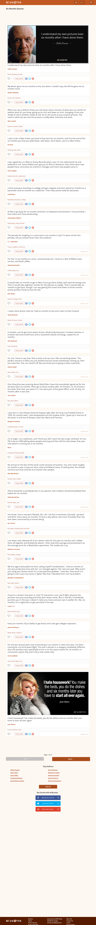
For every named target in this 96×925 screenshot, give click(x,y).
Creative (15, 126)
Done (9, 74)
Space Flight (15, 661)
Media (13, 554)
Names (17, 583)
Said (15, 150)
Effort (16, 401)
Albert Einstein (15, 770)
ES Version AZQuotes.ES (54, 923)
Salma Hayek (12, 367)
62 (11, 734)
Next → (71, 759)
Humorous (21, 247)
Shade (21, 126)
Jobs (9, 372)
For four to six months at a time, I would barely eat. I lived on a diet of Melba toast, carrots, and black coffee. (45, 260)
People (10, 176)
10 (11, 251)
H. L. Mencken (12, 242)
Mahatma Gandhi (53, 775)
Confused (10, 453)
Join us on (48, 798)
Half (12, 346)
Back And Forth (24, 528)
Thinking (10, 150)
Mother (10, 502)
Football (10, 427)
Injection (19, 633)
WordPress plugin (52, 921)
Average (18, 554)
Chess (17, 223)
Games (15, 427)
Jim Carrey (11, 523)
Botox (14, 633)
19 (11, 587)
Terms (68, 923)
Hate (19, 730)
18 (11, 154)
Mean (9, 320)
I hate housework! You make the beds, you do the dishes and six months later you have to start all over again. (45, 719)
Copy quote (19, 78)
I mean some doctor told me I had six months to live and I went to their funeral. (43, 311)
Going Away (11, 223)
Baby (14, 502)
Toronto (20, 427)
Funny (9, 98)
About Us (69, 919)
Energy (15, 299)
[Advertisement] (42, 17)
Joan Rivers (11, 724)
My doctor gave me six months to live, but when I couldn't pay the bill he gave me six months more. (46, 87)
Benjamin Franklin (54, 773)
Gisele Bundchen (13, 497)
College (23, 200)
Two (9, 346)
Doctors (14, 320)
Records (15, 176)
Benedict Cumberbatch (16, 578)
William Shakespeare (54, 781)
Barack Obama (52, 770)
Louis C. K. (11, 606)
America (10, 299)
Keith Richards (13, 315)
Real (9, 583)
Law (18, 502)
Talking (22, 453)
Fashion (10, 126)
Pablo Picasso (12, 69)
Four (17, 270)
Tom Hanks (12, 395)
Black (13, 270)
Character (14, 611)
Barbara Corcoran (14, 549)
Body (15, 346)
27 (11, 324)
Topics (30, 921)
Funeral (19, 320)
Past (9, 554)
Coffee (10, 270)
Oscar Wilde (14, 775)
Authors (30, 919)
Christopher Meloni (14, 218)
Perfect (13, 372)
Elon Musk (11, 294)
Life (13, 98)
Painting (14, 74)
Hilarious (17, 98)
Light (12, 583)
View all (48, 787)
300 (12, 102)
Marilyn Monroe (53, 778)
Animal (10, 479)
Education (18, 200)
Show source (84, 251)
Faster (19, 150)
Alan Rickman (12, 341)
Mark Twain (14, 773)
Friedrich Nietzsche (16, 778)
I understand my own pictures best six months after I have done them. (39, 65)
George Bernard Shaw (17, 781)
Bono (9, 447)
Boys (12, 401)
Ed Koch (10, 145)
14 (11, 78)
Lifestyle (16, 528)
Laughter (15, 247)
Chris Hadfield (12, 656)
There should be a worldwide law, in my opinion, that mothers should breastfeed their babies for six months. (47, 492)
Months (22, 223)
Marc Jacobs (12, 121)
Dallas (9, 633)
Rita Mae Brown (13, 474)
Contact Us (70, 921)
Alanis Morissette (14, 265)
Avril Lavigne (12, 171)
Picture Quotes (32, 923)
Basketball (11, 200)
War (9, 401)
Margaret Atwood (14, 421)
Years (14, 479)
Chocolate (11, 528)
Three (20, 299)
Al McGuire (11, 194)
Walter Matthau (13, 93)
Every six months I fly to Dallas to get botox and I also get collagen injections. (42, 623)
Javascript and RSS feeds (54, 919)
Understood (21, 176)
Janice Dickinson (13, 627)
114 (12, 204)
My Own (19, 74)
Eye (19, 611)
